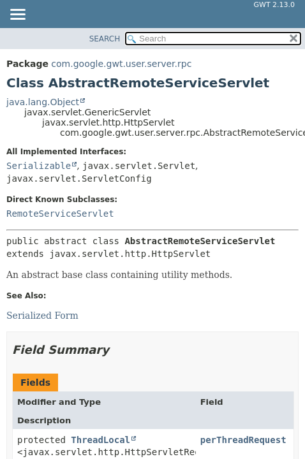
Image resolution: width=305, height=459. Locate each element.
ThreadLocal (100, 440)
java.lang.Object (42, 102)
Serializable (38, 166)
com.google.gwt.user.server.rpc (121, 64)
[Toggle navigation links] (17, 15)
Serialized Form (42, 315)
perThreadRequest (243, 440)
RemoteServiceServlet (60, 213)
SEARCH (105, 38)
